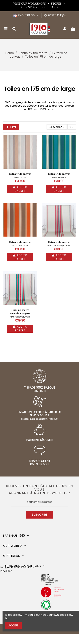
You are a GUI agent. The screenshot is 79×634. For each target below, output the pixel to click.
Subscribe (40, 514)
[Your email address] (39, 502)
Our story (29, 7)
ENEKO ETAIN (20, 177)
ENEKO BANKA (59, 177)
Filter (11, 127)
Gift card (50, 7)
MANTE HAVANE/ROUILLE (59, 245)
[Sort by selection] (57, 127)
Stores (56, 3)
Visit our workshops (29, 3)
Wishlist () (55, 15)
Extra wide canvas (20, 173)
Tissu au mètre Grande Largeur (20, 311)
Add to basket (20, 189)
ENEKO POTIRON (20, 245)
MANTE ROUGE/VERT (20, 316)
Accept (13, 625)
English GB (26, 15)
